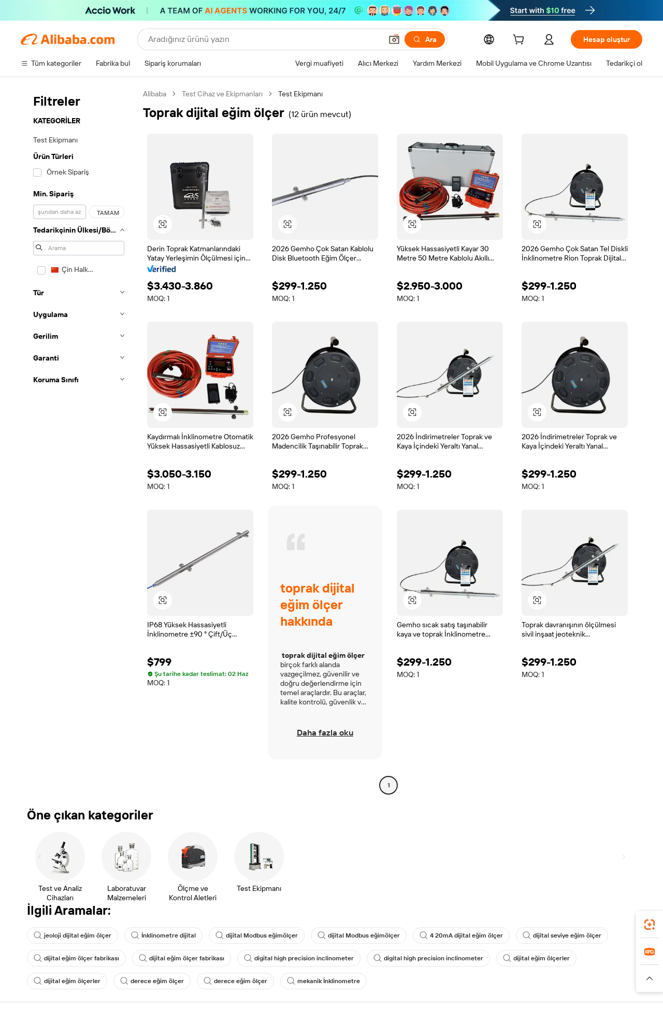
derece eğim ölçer (152, 981)
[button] (394, 39)
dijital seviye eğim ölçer (562, 935)
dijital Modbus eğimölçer (256, 935)
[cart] (520, 41)
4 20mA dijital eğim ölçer (461, 935)
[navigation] (79, 441)
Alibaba (154, 94)
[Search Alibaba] (264, 39)
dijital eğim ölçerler (536, 958)
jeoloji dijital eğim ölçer (72, 935)
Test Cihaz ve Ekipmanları (222, 94)
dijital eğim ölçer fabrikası (76, 958)
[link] (649, 924)
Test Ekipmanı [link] (300, 94)
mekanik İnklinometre (323, 981)
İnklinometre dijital (163, 935)
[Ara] (425, 39)
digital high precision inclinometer (299, 958)
